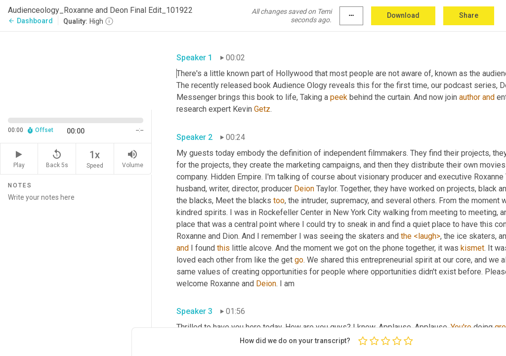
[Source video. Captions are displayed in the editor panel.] (76, 70)
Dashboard (30, 21)
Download (403, 15)
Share (468, 15)
